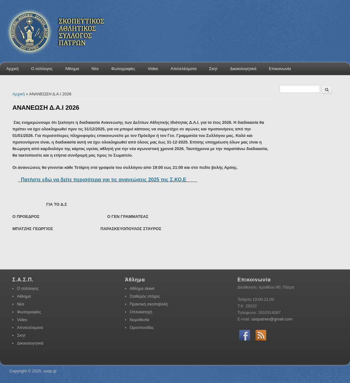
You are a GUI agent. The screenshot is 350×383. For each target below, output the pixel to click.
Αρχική (12, 68)
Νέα (95, 68)
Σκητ (213, 68)
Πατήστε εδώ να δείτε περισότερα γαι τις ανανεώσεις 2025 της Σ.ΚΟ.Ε (106, 179)
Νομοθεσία (139, 319)
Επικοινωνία (280, 68)
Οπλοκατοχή (141, 312)
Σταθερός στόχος (145, 296)
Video (153, 68)
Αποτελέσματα (184, 68)
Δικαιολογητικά (243, 68)
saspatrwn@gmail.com (271, 319)
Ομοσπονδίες (142, 327)
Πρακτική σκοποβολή (149, 304)
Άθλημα (72, 68)
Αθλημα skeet (142, 288)
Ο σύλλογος (42, 68)
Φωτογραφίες (123, 68)
